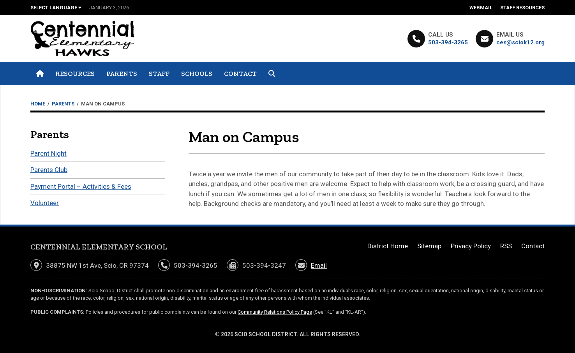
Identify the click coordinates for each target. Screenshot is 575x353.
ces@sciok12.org (520, 42)
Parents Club (48, 170)
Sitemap (429, 246)
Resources (75, 73)
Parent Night (48, 153)
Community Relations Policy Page (275, 312)
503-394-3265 (448, 42)
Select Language (55, 8)
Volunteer (44, 203)
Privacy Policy (471, 246)
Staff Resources (522, 8)
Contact (240, 73)
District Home (387, 246)
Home (37, 104)
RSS (506, 246)
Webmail (480, 8)
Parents (121, 73)
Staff (159, 73)
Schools (196, 73)
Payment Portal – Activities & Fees (80, 186)
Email (319, 265)
